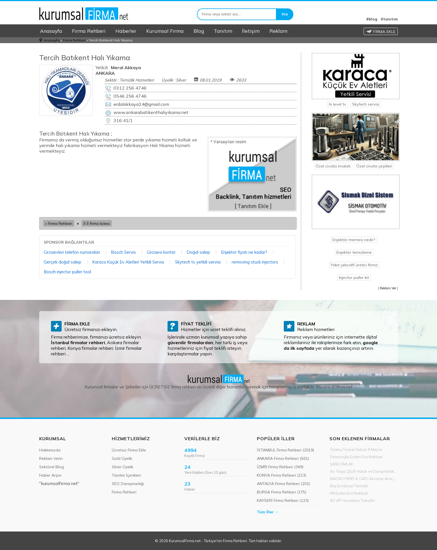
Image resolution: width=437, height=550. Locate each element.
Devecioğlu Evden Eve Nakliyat (356, 457)
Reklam (278, 31)
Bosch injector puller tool (67, 271)
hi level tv (337, 104)
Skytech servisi (365, 104)
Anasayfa (51, 31)
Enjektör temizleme (354, 252)
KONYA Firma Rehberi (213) (281, 475)
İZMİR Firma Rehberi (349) (280, 466)
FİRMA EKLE (381, 31)
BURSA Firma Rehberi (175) (281, 492)
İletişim (251, 31)
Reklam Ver (388, 288)
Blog (199, 31)
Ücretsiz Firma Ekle (129, 450)
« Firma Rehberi (58, 223)
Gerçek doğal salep (62, 262)
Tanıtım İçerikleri (126, 475)
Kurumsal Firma (165, 31)
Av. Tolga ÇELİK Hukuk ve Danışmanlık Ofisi (364, 471)
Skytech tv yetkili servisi (198, 262)
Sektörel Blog (51, 466)
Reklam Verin (51, 458)
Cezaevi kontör (161, 252)
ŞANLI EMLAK (341, 464)
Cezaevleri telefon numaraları (72, 252)
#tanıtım (389, 19)
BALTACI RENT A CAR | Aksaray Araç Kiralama (364, 478)
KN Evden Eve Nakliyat (349, 493)
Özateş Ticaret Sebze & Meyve (356, 449)
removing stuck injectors (255, 262)
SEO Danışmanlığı (128, 483)
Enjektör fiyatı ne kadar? (244, 252)
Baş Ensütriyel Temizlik (349, 486)
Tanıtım (223, 31)
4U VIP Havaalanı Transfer (352, 500)
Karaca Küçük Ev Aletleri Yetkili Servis (128, 262)
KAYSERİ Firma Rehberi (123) (283, 500)
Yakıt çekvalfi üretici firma (354, 264)
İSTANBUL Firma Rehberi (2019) (285, 450)
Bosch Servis (123, 252)
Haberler (125, 31)
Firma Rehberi (89, 31)
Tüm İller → (268, 511)
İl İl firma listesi (96, 223)
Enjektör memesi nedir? (354, 239)
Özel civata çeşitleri (374, 166)
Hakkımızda (50, 450)
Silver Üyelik (122, 466)
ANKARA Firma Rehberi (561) (283, 458)
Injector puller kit (354, 277)
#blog (371, 19)
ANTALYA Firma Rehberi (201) (283, 483)
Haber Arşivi (50, 475)
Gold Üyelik (122, 458)
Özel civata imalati (333, 166)
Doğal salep (198, 252)
